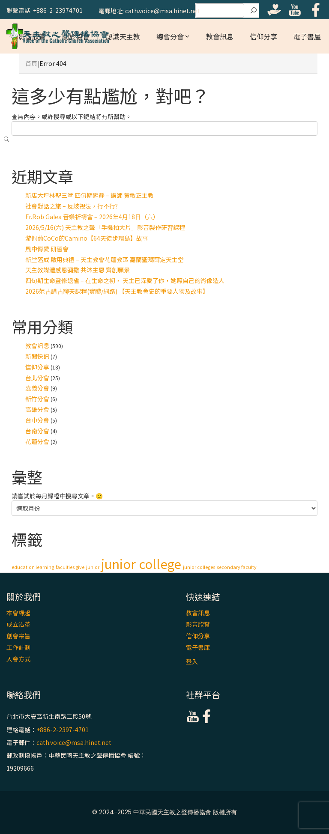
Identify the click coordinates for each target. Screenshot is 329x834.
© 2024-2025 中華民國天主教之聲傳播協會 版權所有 (164, 812)
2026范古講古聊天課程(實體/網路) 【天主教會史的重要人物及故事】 (117, 291)
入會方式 (18, 659)
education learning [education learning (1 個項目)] (33, 567)
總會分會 (170, 36)
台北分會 (37, 377)
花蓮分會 (37, 441)
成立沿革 (18, 624)
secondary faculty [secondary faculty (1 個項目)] (237, 567)
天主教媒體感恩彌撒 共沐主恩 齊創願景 (77, 269)
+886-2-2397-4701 (62, 729)
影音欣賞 (198, 624)
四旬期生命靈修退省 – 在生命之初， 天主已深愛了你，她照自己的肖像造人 (124, 280)
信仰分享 (263, 36)
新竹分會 (37, 398)
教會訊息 (219, 36)
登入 (192, 661)
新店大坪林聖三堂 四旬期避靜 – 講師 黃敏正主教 (89, 195)
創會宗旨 (18, 635)
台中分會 (37, 420)
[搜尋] (253, 10)
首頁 (31, 63)
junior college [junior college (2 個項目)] (141, 563)
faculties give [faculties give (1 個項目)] (70, 567)
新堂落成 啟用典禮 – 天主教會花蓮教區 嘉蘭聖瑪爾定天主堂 (104, 259)
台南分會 (37, 430)
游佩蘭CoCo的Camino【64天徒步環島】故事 (86, 238)
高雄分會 (37, 409)
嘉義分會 (37, 388)
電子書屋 (307, 36)
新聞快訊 (37, 356)
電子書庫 (198, 647)
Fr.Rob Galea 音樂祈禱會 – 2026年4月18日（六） (92, 216)
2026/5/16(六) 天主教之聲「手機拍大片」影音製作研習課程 (105, 227)
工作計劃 (18, 647)
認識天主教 (123, 36)
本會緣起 (18, 612)
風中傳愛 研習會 (47, 248)
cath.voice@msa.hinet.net (73, 742)
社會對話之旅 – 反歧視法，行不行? (71, 206)
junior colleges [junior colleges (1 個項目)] (199, 567)
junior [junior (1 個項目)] (92, 567)
